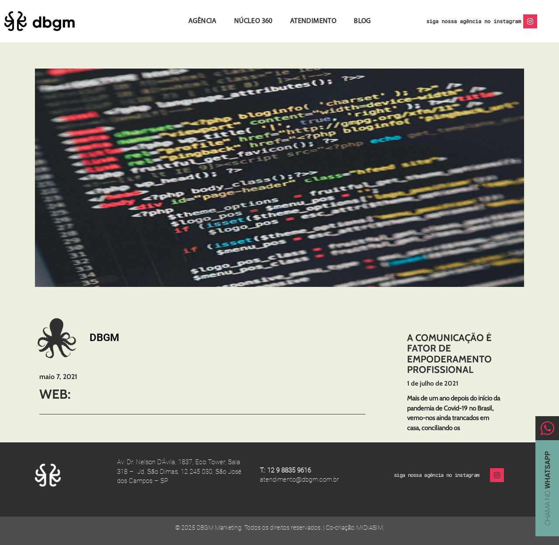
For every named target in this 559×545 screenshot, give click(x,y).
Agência (202, 21)
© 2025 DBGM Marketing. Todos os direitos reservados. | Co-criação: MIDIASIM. (279, 527)
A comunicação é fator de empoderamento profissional (449, 354)
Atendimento (313, 21)
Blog (362, 21)
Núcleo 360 (253, 21)
